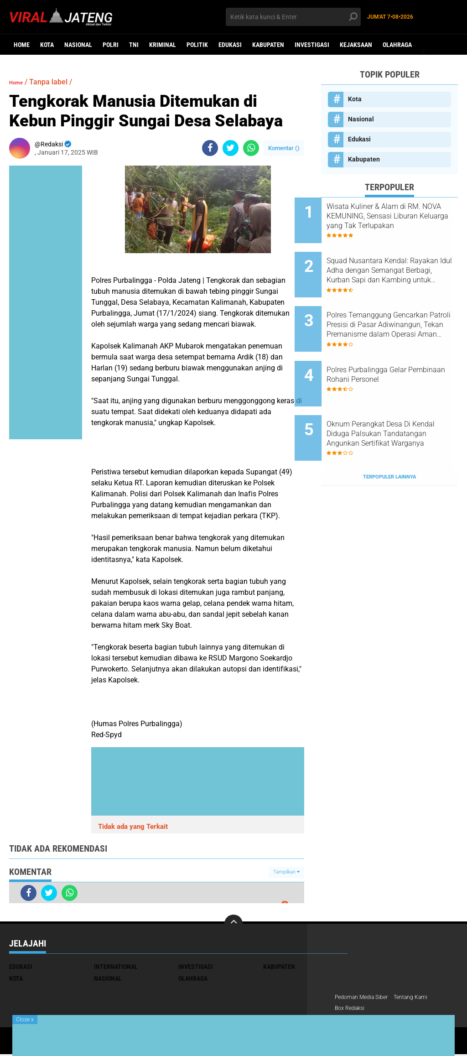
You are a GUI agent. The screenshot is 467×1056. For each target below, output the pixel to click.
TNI (134, 44)
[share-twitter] (231, 148)
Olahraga (397, 44)
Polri (111, 44)
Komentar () (284, 148)
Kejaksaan (356, 44)
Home (22, 44)
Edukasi (230, 44)
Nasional (78, 44)
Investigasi (312, 44)
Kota (47, 44)
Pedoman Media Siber (365, 997)
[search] (293, 17)
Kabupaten (268, 44)
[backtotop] (233, 924)
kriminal (162, 44)
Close (25, 1019)
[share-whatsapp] (251, 148)
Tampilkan (286, 872)
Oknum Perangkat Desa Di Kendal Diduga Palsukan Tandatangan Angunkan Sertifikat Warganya (395, 400)
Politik (197, 44)
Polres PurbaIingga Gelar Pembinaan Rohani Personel (398, 349)
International (116, 966)
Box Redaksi (352, 1009)
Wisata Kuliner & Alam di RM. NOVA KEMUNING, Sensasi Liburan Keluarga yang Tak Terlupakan (400, 216)
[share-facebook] (210, 148)
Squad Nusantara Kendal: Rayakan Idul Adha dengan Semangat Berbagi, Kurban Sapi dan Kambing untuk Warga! (396, 262)
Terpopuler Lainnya (389, 435)
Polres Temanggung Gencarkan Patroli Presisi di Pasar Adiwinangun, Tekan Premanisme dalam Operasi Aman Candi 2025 (397, 308)
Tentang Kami (421, 997)
